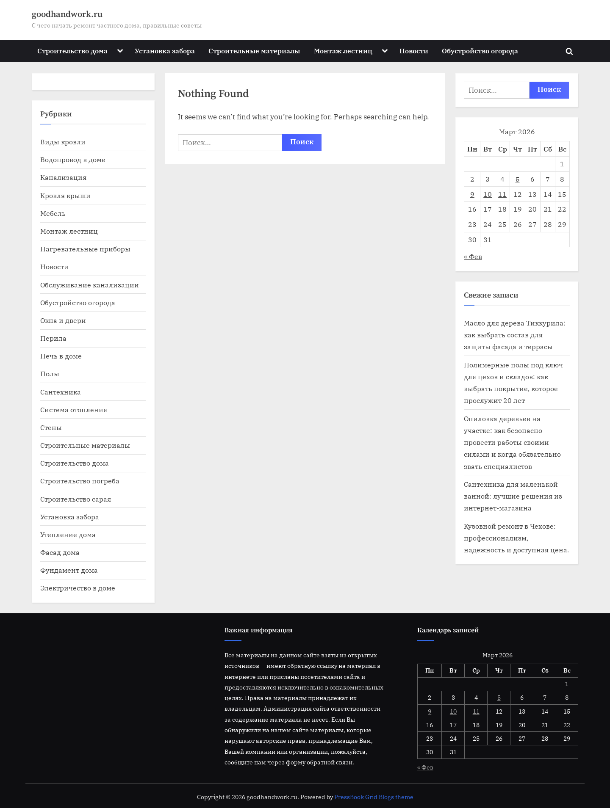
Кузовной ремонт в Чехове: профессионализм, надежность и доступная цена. (516, 537)
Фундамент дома (69, 569)
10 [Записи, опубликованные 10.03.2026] (487, 194)
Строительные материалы (254, 50)
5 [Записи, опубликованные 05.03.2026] (518, 178)
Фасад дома (60, 552)
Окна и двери (63, 320)
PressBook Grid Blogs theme (373, 797)
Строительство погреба (79, 480)
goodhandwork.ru (67, 14)
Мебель (53, 213)
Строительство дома (72, 50)
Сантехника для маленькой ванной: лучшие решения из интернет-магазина (513, 496)
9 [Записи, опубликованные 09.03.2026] (472, 194)
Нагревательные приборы (85, 248)
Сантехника (60, 391)
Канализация (63, 177)
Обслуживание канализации (89, 284)
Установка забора (165, 50)
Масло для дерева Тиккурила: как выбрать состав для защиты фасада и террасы (515, 334)
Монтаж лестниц (343, 50)
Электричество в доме (77, 587)
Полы (49, 373)
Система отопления (73, 409)
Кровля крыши (65, 195)
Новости (413, 50)
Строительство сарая (75, 498)
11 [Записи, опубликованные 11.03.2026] (502, 194)
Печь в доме (61, 355)
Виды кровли (63, 141)
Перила (53, 338)
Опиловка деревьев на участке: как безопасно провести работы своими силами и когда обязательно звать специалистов (512, 442)
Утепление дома (68, 534)
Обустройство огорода (480, 50)
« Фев (473, 256)
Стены (51, 427)
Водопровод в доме (72, 159)
